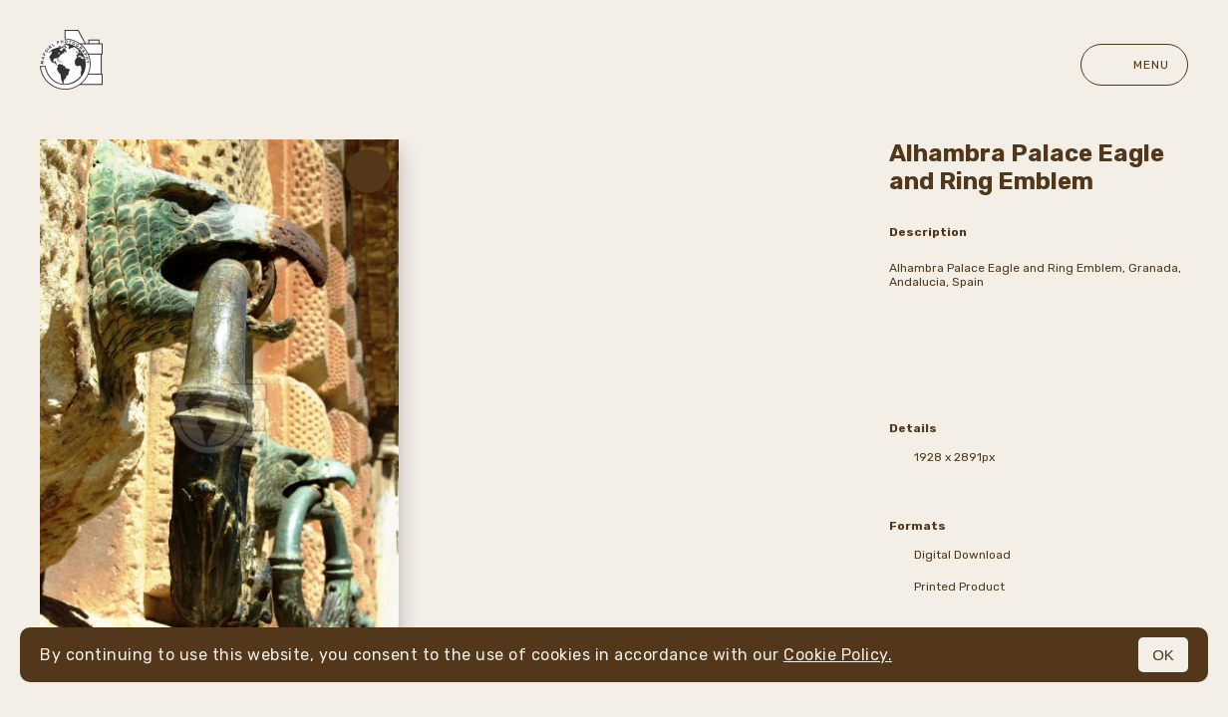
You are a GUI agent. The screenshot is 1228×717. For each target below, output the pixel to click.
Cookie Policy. (837, 654)
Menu (1134, 65)
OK (1163, 654)
